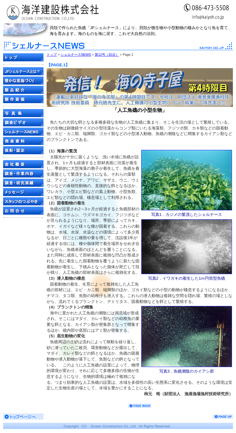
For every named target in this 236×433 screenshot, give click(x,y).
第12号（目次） (107, 54)
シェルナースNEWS (76, 54)
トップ (52, 54)
